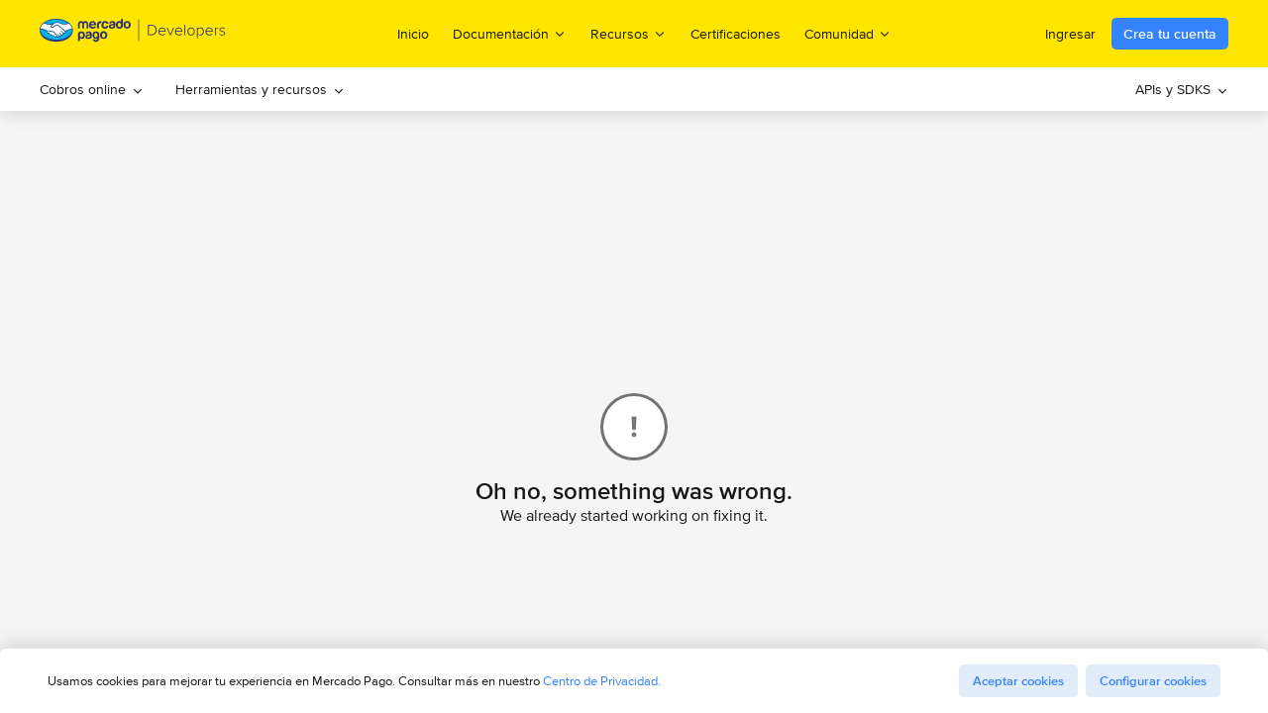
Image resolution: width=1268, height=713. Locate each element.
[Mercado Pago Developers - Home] (133, 34)
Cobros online (92, 89)
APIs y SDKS (1181, 89)
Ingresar (1070, 34)
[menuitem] (92, 89)
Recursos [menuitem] (628, 33)
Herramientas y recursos (260, 89)
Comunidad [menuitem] (848, 33)
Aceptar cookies (1018, 680)
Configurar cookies (1153, 680)
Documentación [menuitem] (510, 33)
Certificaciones (735, 34)
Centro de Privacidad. (602, 680)
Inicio (413, 34)
